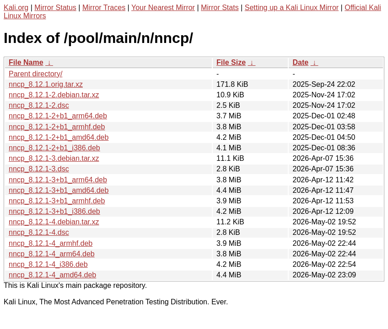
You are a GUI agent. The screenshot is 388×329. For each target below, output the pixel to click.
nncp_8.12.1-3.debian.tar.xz (54, 158)
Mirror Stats (220, 7)
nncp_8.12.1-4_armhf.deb (50, 243)
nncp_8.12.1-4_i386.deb (48, 264)
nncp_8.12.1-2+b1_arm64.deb (58, 116)
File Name (26, 62)
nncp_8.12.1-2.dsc (39, 105)
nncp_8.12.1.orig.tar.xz (46, 84)
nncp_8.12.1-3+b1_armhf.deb (57, 201)
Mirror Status (55, 7)
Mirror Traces (103, 7)
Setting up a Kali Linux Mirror (292, 7)
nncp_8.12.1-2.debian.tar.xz (54, 95)
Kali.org (16, 7)
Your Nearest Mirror (163, 7)
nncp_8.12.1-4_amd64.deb (52, 275)
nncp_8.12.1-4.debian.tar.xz (54, 222)
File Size (231, 62)
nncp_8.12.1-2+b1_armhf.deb (57, 127)
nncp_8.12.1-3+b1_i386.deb (54, 211)
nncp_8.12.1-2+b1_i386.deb (54, 148)
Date (300, 62)
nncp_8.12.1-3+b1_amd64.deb (58, 190)
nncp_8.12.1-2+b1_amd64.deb (58, 137)
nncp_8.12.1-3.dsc (39, 169)
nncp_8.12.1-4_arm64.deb (52, 254)
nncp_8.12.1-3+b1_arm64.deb (58, 180)
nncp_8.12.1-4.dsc (39, 232)
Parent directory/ (35, 74)
